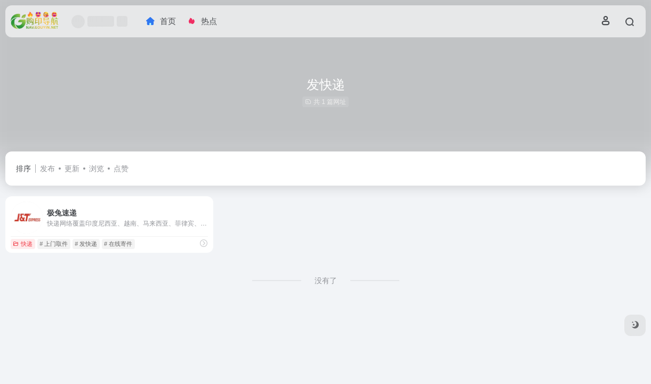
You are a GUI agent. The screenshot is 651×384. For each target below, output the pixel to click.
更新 (72, 168)
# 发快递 (86, 244)
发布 (47, 168)
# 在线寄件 (118, 244)
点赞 (121, 168)
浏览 (96, 168)
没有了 (326, 280)
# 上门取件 (53, 244)
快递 (23, 244)
